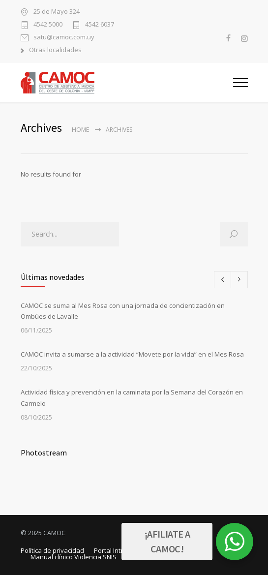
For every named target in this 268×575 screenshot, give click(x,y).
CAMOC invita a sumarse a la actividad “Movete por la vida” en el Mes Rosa (132, 354)
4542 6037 (99, 25)
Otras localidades (55, 50)
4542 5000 (47, 25)
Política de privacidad (52, 550)
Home (80, 129)
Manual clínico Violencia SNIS (73, 556)
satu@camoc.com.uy (63, 37)
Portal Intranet (115, 550)
